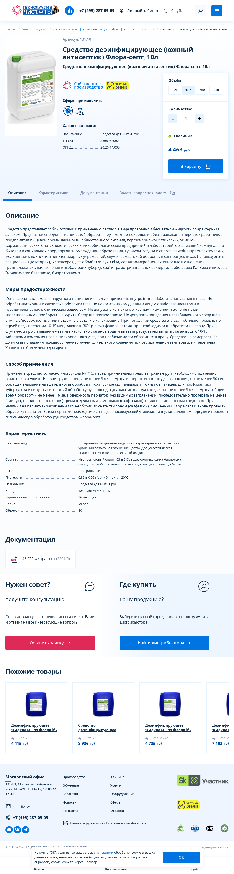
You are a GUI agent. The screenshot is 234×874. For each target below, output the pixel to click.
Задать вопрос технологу (147, 193)
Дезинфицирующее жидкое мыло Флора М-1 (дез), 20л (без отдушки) (169, 728)
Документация (94, 193)
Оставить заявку (50, 643)
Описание (17, 193)
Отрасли (117, 812)
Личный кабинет (139, 10)
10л (188, 90)
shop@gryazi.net (22, 807)
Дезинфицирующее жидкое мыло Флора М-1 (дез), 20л (35, 728)
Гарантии (70, 795)
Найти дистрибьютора (164, 643)
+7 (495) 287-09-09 (96, 10)
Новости (69, 803)
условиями (105, 852)
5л (174, 90)
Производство (74, 778)
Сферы (115, 803)
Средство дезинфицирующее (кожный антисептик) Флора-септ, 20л (99, 728)
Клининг (117, 778)
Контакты (70, 812)
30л (216, 90)
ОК (181, 857)
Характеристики (54, 193)
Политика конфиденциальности (203, 848)
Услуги (115, 787)
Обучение (71, 787)
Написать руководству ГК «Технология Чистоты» (104, 824)
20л (202, 90)
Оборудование (122, 795)
